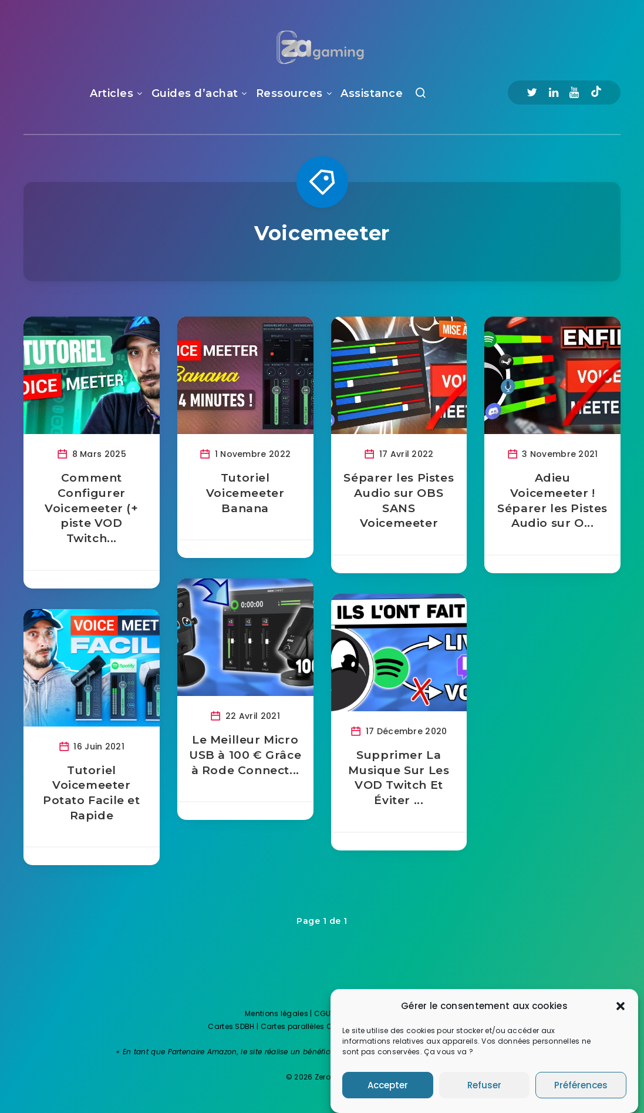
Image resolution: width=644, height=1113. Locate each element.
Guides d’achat (194, 93)
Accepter (387, 1094)
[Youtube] (574, 92)
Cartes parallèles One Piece (311, 1026)
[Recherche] (420, 95)
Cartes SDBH (231, 1026)
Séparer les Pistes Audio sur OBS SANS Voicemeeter (398, 500)
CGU (322, 1013)
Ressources (289, 93)
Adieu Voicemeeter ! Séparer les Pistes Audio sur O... (552, 500)
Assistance (371, 93)
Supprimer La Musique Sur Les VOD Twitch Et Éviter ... (398, 777)
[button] (620, 1015)
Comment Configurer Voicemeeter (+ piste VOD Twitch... (91, 508)
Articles (111, 93)
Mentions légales (276, 1013)
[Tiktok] (596, 92)
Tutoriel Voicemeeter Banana (245, 493)
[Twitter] (532, 92)
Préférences (581, 1094)
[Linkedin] (553, 92)
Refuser (484, 1094)
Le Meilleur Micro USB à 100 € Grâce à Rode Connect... (245, 754)
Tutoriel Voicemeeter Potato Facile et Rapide (91, 793)
